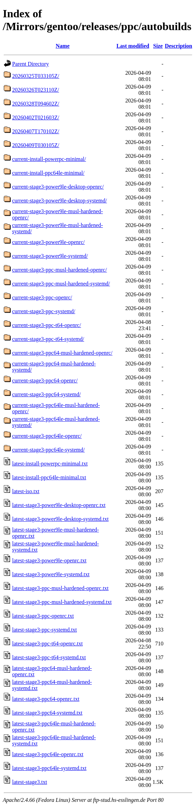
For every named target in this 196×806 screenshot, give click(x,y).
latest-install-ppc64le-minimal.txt (49, 477)
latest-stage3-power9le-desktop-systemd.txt (60, 519)
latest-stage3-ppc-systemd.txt (44, 630)
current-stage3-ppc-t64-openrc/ (46, 325)
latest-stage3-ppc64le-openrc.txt (47, 754)
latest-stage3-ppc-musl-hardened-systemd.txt (62, 602)
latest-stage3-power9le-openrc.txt (49, 560)
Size (158, 46)
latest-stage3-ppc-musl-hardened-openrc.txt (60, 588)
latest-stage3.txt (29, 782)
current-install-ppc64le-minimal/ (48, 173)
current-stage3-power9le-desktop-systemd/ (59, 200)
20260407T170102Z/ (35, 131)
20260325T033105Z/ (35, 76)
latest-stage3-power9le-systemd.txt (51, 574)
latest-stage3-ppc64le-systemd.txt (49, 768)
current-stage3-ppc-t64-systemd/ (48, 339)
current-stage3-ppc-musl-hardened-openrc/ (59, 270)
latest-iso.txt (25, 491)
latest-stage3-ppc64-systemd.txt (47, 713)
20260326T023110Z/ (35, 90)
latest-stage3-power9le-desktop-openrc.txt (59, 505)
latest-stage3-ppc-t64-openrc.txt (47, 643)
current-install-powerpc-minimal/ (49, 159)
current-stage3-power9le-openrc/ (48, 242)
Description (178, 46)
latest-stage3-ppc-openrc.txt (43, 616)
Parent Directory (30, 64)
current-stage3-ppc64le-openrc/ (47, 436)
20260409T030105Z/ (35, 145)
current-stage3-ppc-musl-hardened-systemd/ (61, 284)
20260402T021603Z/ (35, 117)
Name (63, 46)
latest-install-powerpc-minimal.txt (50, 464)
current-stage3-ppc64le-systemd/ (48, 450)
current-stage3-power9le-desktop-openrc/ (58, 187)
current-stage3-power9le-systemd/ (50, 256)
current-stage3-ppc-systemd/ (43, 311)
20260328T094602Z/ (35, 104)
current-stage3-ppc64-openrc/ (45, 380)
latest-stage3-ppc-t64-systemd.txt (49, 657)
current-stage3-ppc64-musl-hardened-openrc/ (62, 353)
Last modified (132, 46)
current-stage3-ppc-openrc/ (42, 297)
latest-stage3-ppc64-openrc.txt (45, 699)
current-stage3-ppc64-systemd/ (46, 394)
